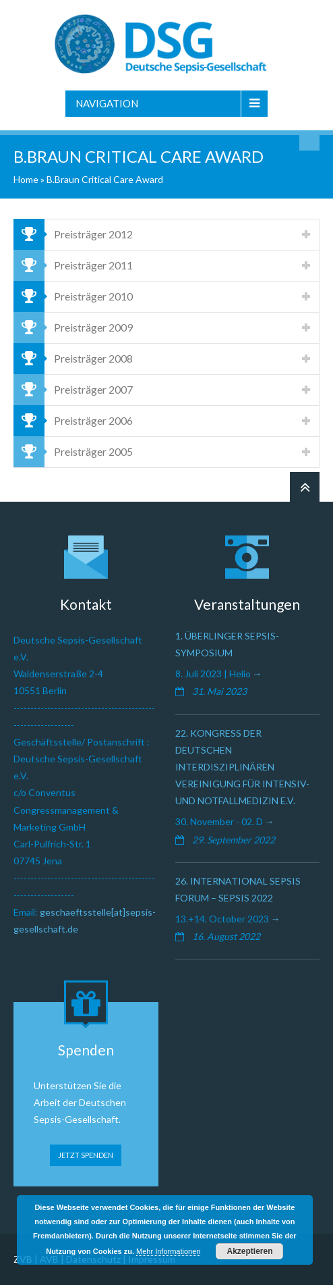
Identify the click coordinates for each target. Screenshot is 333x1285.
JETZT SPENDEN (85, 1155)
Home (25, 179)
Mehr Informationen (168, 1251)
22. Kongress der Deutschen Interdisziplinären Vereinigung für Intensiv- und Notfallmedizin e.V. (242, 767)
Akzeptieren (249, 1251)
